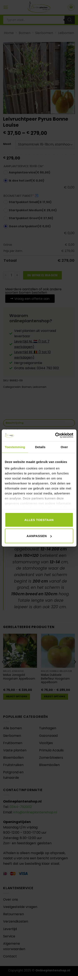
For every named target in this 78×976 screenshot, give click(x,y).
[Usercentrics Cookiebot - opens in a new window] (55, 435)
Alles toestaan (39, 519)
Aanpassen (39, 536)
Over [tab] (64, 447)
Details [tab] (40, 447)
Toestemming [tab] (15, 447)
